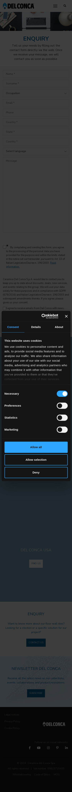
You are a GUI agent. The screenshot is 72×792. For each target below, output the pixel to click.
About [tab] (59, 327)
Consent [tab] (13, 327)
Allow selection (36, 459)
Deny (36, 472)
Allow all (36, 447)
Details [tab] (36, 327)
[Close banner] (66, 316)
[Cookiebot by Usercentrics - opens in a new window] (43, 316)
